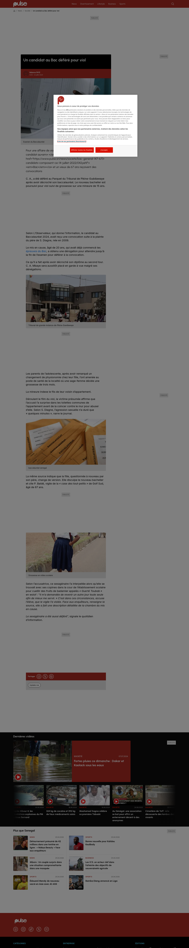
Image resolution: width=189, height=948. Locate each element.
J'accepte (104, 150)
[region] (95, 126)
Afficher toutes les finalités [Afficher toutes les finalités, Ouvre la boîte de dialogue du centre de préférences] (82, 150)
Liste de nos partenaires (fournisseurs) (71, 141)
